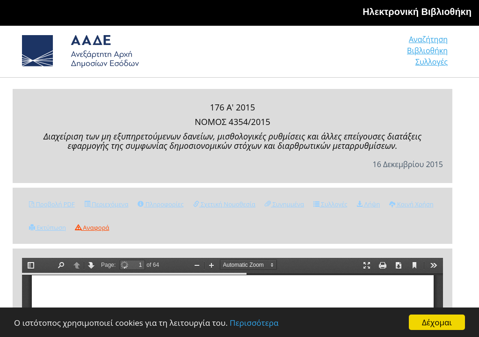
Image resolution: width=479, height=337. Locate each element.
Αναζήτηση (428, 39)
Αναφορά (92, 227)
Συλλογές (431, 62)
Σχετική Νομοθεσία (224, 204)
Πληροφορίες (160, 204)
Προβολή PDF (52, 204)
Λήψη (368, 204)
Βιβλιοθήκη (427, 50)
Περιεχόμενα (106, 204)
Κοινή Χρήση (411, 204)
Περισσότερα (254, 322)
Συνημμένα (284, 204)
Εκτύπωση (47, 227)
